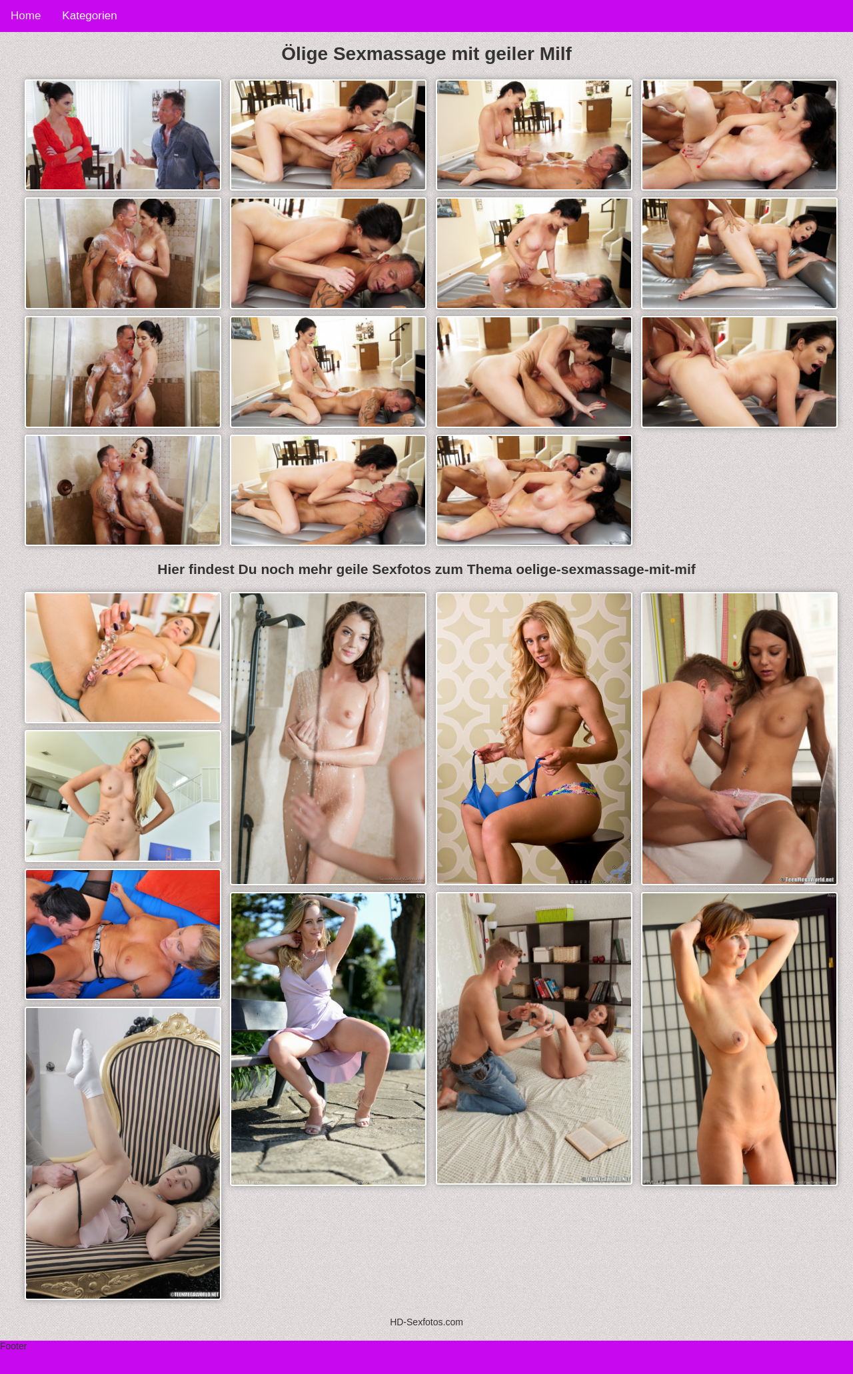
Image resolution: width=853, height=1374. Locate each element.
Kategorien (89, 15)
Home (26, 15)
